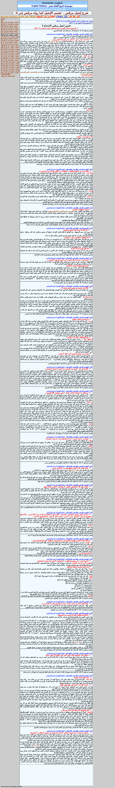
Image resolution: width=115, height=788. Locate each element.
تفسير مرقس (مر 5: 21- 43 (10, 36)
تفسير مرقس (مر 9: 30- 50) (10, 49)
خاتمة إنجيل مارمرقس (8, 76)
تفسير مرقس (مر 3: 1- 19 (9, 27)
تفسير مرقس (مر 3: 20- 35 (10, 29)
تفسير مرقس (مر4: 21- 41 (9, 33)
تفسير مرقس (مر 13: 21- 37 (10, 62)
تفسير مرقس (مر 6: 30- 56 (10, 40)
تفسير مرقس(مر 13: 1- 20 (9, 60)
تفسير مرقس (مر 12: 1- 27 (10, 56)
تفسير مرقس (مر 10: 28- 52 (10, 53)
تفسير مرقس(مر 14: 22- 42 (10, 65)
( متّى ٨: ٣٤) (77, 642)
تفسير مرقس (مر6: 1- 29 (9, 38)
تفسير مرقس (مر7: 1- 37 (9, 42)
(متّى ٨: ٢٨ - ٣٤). (52, 41)
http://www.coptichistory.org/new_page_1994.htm (18, 16)
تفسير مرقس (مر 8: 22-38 (10, 45)
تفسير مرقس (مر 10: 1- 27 (10, 51)
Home (3, 19)
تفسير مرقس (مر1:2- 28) (9, 26)
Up (2, 20)
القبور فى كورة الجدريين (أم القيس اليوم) (60, 211)
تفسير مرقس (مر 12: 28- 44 (10, 58)
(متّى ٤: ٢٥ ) (35, 745)
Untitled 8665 (5, 74)
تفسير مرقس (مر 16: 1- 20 (10, 72)
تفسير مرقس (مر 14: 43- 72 (10, 67)
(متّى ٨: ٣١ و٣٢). (73, 470)
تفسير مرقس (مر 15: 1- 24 (10, 69)
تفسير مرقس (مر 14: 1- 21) (10, 63)
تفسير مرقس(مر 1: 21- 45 (9, 24)
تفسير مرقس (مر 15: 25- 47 (10, 70)
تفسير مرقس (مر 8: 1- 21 (9, 44)
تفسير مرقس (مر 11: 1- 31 (10, 54)
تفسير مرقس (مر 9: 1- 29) (10, 47)
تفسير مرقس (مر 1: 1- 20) (9, 22)
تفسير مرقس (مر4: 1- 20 (9, 31)
